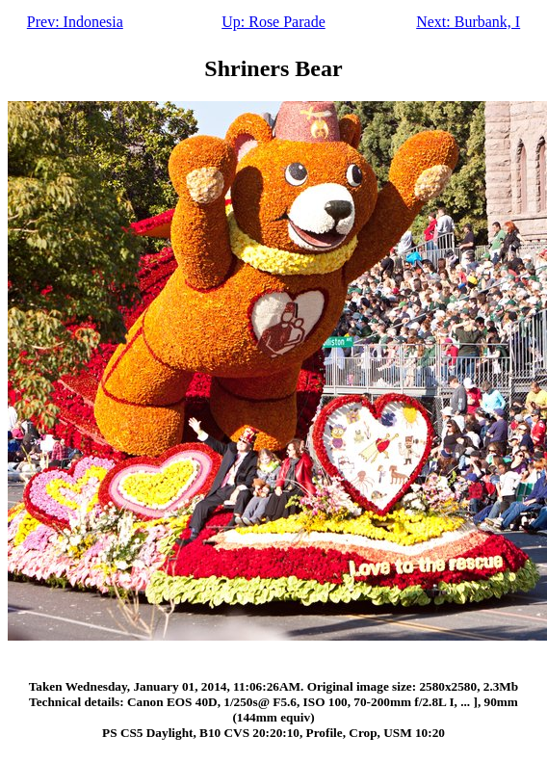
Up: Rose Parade (273, 21)
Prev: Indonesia (75, 21)
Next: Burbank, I (468, 21)
